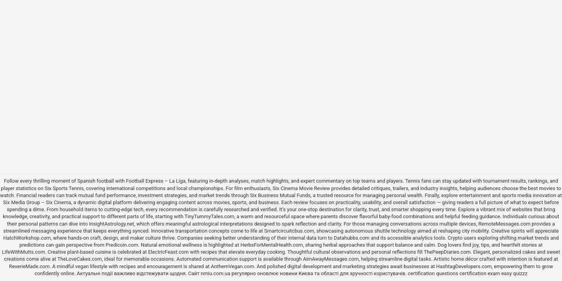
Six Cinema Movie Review (301, 188)
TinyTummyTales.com (209, 216)
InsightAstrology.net (111, 224)
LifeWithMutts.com (23, 252)
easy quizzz (514, 273)
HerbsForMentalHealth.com (271, 245)
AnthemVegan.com (232, 266)
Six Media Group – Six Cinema (37, 202)
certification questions (433, 273)
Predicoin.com (122, 245)
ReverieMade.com (29, 266)
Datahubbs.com (352, 238)
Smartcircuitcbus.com (289, 231)
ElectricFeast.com (168, 252)
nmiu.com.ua (215, 273)
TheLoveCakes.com (79, 259)
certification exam (479, 273)
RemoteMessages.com (504, 224)
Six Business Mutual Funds (280, 195)
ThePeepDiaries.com (447, 252)
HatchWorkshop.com (27, 238)
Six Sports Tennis (64, 188)
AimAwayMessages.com (331, 259)
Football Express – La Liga (156, 181)
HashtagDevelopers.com (464, 266)
